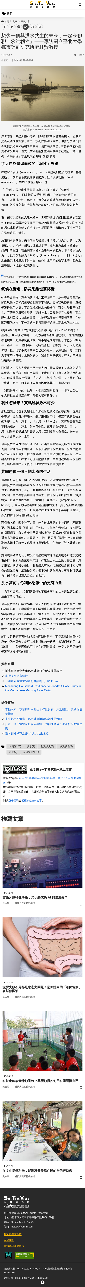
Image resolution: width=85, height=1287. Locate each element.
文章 (15, 21)
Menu (4, 5)
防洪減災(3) (47, 746)
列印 (32, 27)
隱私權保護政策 (13, 1234)
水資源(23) (15, 746)
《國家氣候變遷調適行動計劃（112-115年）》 (34, 681)
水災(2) (13, 752)
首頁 (5, 21)
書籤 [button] (39, 27)
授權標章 (13, 800)
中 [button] (25, 26)
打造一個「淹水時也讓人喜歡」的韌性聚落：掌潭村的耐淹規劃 (43, 726)
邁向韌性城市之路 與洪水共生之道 (27, 733)
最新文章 (25, 21)
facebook (5, 26)
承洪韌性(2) (66, 746)
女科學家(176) (31, 752)
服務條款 (9, 1240)
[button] (80, 5)
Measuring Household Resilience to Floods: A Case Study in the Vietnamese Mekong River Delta (43, 688)
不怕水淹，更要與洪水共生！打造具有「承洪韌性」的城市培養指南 (43, 711)
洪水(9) (31, 746)
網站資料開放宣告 (14, 1246)
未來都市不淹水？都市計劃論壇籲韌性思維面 (33, 719)
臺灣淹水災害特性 (16, 676)
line (18, 26)
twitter (12, 26)
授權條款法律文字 (32, 800)
